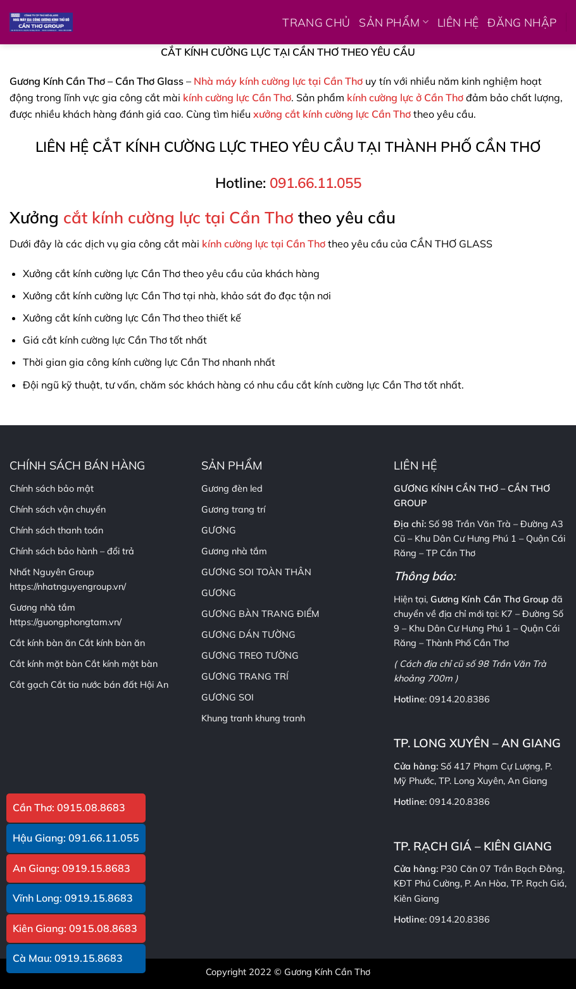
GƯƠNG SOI (227, 697)
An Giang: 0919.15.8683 (71, 868)
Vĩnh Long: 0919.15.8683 (73, 898)
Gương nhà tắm (234, 551)
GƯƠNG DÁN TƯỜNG (248, 634)
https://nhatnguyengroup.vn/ (67, 586)
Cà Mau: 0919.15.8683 (68, 958)
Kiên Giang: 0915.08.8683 (75, 928)
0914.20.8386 (459, 699)
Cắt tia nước (76, 684)
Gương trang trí (233, 509)
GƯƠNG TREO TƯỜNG (250, 655)
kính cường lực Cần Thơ (237, 97)
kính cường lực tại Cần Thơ (263, 243)
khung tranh (280, 718)
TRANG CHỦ (316, 22)
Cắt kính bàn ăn (111, 643)
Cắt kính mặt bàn (121, 663)
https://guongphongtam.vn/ (65, 622)
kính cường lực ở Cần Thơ (405, 97)
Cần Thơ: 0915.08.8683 (69, 807)
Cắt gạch (28, 684)
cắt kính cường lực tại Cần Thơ (178, 217)
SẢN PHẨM (393, 22)
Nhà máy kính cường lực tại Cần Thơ (278, 81)
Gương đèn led (232, 488)
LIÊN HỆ (458, 22)
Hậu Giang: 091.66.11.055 (76, 837)
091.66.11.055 (315, 182)
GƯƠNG (218, 593)
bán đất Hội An (136, 684)
